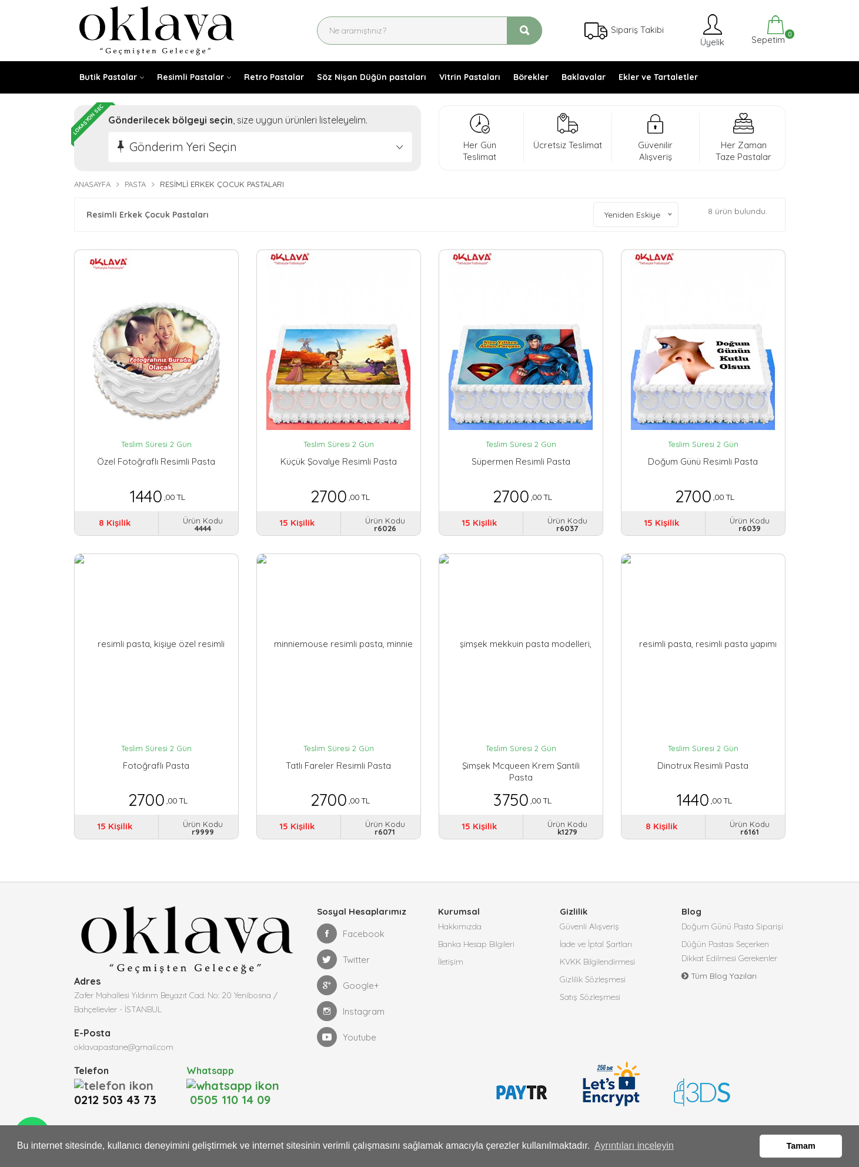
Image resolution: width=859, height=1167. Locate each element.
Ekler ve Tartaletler (658, 77)
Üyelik (711, 30)
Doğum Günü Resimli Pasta (703, 461)
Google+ (348, 985)
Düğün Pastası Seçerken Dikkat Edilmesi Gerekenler (729, 951)
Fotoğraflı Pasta (156, 765)
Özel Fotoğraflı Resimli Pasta (156, 461)
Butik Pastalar (108, 77)
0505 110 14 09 (228, 1085)
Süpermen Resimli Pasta (521, 461)
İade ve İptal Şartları (596, 944)
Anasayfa (92, 184)
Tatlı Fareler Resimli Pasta (338, 765)
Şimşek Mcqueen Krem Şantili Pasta (521, 771)
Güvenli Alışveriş (589, 926)
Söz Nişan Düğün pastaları (371, 77)
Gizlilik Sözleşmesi (593, 979)
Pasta (135, 184)
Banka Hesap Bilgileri (476, 944)
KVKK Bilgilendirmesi (597, 961)
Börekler (531, 77)
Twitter (343, 959)
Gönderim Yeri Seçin (183, 146)
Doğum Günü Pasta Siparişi (732, 926)
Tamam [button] (801, 1146)
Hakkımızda (460, 926)
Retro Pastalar (274, 77)
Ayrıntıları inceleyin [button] (634, 1146)
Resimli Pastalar (190, 77)
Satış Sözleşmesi (590, 997)
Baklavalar (583, 77)
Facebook (351, 933)
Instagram (351, 1011)
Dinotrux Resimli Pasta (702, 765)
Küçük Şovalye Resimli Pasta (338, 461)
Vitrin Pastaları (469, 77)
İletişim (450, 961)
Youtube (346, 1037)
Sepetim (767, 30)
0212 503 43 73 (119, 1085)
